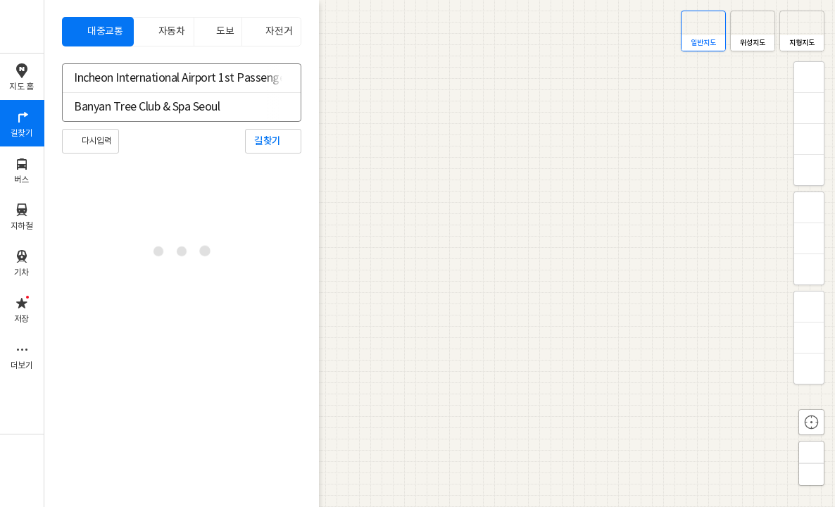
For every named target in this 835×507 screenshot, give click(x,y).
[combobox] (172, 78)
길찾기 (267, 141)
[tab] (98, 31)
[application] (439, 253)
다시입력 (96, 141)
